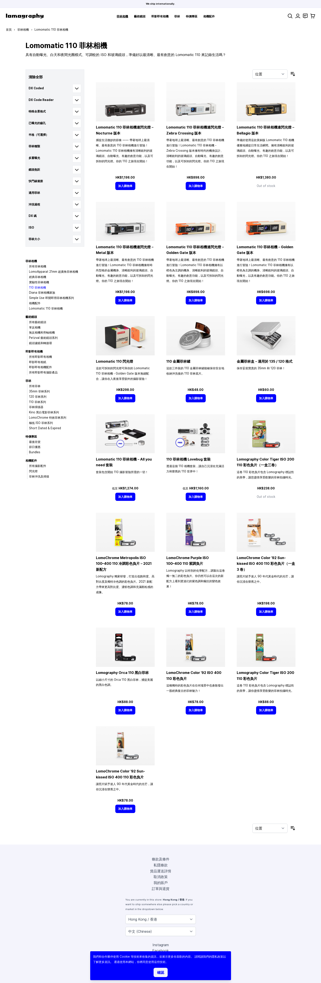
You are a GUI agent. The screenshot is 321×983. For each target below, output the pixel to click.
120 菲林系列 (37, 396)
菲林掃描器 (36, 407)
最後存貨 (34, 442)
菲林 (177, 16)
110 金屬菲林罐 (178, 361)
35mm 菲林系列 (39, 391)
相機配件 (209, 16)
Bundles (34, 452)
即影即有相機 (160, 16)
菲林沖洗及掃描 (39, 476)
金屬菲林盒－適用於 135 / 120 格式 (264, 361)
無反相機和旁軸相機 (42, 332)
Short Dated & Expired (45, 428)
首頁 (9, 29)
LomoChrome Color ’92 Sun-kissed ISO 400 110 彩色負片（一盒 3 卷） (266, 564)
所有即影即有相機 (40, 356)
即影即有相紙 (37, 362)
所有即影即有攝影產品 (43, 372)
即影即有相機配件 (40, 367)
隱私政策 (217, 956)
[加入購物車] (125, 186)
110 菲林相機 (37, 287)
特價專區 (191, 16)
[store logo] (25, 16)
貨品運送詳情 (160, 871)
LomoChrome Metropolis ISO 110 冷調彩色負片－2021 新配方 (124, 564)
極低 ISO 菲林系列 (41, 423)
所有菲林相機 (37, 266)
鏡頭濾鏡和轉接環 (40, 343)
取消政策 (161, 877)
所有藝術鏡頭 (37, 322)
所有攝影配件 (37, 466)
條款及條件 (160, 859)
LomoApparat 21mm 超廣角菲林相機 (53, 271)
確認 (160, 972)
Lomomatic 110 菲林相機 (46, 308)
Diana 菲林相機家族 (42, 292)
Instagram (160, 945)
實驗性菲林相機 (39, 282)
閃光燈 (33, 471)
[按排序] (270, 74)
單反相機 (34, 327)
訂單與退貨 (160, 888)
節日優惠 (34, 447)
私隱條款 (161, 865)
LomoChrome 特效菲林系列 (47, 417)
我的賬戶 (161, 882)
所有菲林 (34, 386)
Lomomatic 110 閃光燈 (114, 361)
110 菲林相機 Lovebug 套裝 (188, 459)
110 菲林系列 (37, 402)
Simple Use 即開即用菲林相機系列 (51, 298)
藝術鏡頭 (139, 16)
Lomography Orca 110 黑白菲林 (122, 672)
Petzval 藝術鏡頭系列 (43, 337)
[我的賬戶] (297, 16)
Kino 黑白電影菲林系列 (44, 412)
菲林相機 (122, 16)
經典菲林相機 (37, 277)
